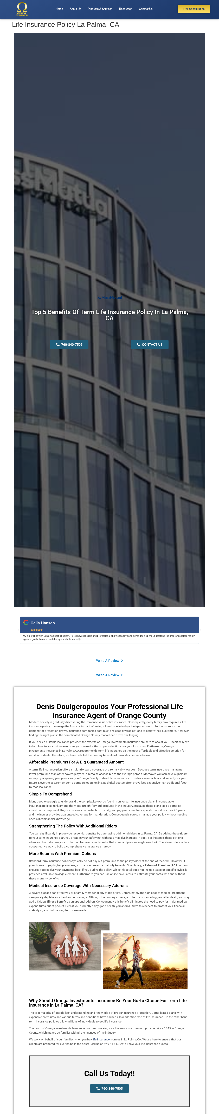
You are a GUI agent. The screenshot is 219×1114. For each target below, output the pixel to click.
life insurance (101, 1039)
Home (59, 9)
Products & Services (100, 9)
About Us (75, 9)
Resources (125, 9)
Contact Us (145, 9)
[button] (19, 630)
